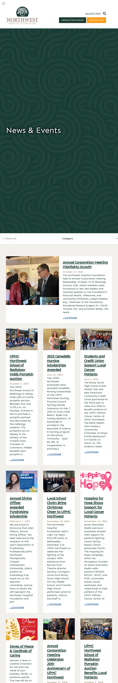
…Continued (70, 317)
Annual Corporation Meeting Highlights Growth (85, 264)
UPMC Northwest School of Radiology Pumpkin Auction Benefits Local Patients (95, 661)
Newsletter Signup (72, 20)
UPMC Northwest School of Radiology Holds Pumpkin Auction (21, 367)
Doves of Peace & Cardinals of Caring (21, 650)
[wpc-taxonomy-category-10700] (89, 238)
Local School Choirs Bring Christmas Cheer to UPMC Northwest (59, 507)
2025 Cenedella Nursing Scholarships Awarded (58, 363)
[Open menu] (3, 3)
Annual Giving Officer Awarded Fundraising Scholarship (21, 507)
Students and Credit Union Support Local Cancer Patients (95, 365)
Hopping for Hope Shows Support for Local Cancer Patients (94, 507)
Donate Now (96, 20)
